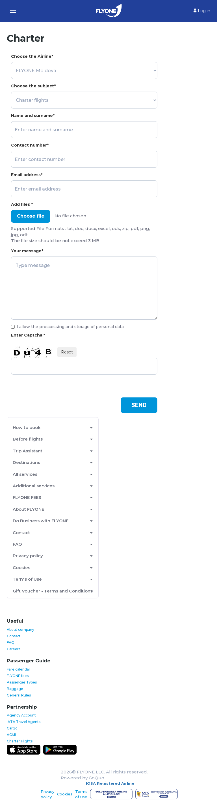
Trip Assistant (27, 451)
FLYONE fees (18, 676)
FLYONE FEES (27, 497)
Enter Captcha (28, 335)
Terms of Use (27, 579)
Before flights (28, 439)
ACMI (11, 735)
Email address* (26, 174)
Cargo (12, 728)
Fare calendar (18, 669)
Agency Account (21, 715)
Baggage (15, 689)
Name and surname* (33, 115)
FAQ (17, 544)
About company (20, 629)
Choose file (30, 216)
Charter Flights (19, 741)
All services (25, 474)
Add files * (22, 204)
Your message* (27, 250)
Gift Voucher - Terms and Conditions (53, 591)
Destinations (26, 462)
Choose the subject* (33, 86)
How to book (26, 427)
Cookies (21, 567)
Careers (13, 649)
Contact (21, 532)
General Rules (19, 695)
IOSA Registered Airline (110, 783)
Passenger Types (22, 682)
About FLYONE (28, 509)
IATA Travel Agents (23, 722)
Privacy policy (28, 555)
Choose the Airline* (32, 56)
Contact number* (30, 145)
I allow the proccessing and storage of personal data (67, 326)
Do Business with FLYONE (40, 520)
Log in (202, 10)
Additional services (34, 485)
